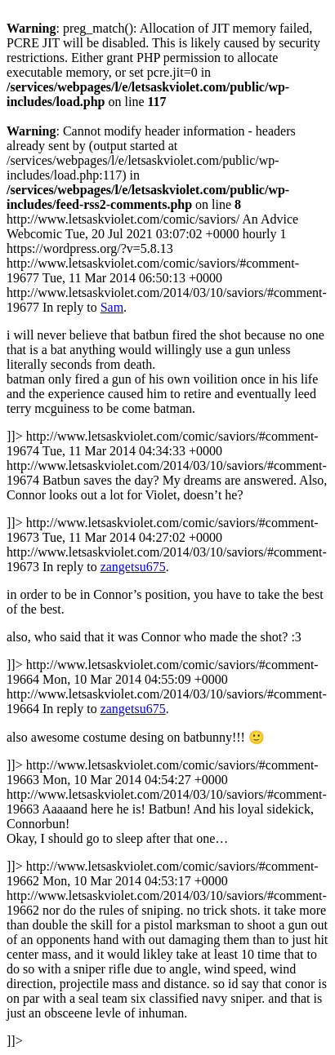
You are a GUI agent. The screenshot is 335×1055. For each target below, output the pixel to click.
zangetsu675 (133, 567)
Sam (111, 307)
